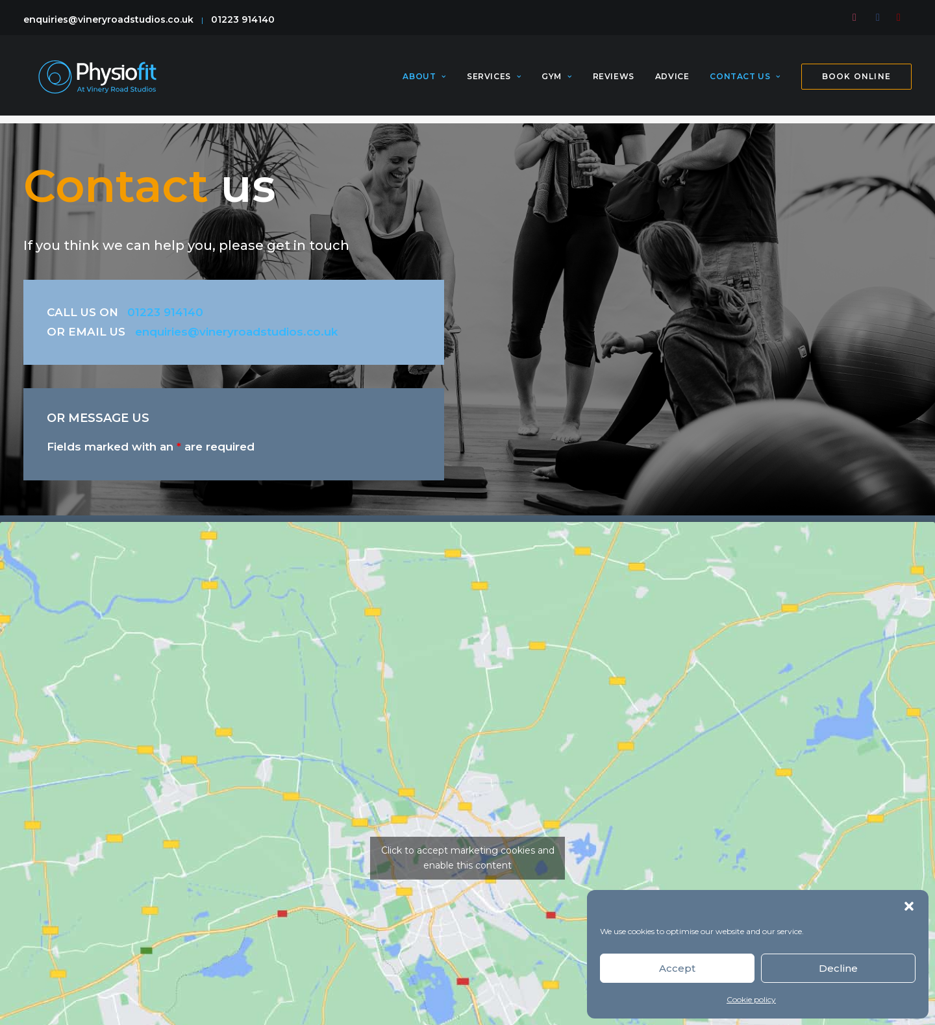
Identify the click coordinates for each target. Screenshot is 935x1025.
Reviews (613, 81)
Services (494, 81)
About (424, 81)
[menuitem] (857, 17)
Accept (677, 968)
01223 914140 (243, 19)
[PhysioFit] (96, 81)
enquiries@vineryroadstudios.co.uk (108, 19)
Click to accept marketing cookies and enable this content (468, 858)
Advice (672, 81)
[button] (909, 906)
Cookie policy (751, 999)
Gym (556, 81)
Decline (838, 968)
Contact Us (745, 81)
